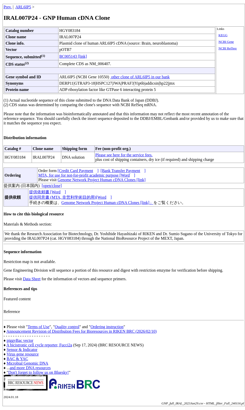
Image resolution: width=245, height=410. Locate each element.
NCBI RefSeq (227, 48)
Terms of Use (38, 327)
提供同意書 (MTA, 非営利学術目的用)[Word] (70, 197)
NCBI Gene (226, 42)
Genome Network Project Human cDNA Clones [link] (102, 180)
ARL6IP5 (23, 7)
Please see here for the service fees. (124, 155)
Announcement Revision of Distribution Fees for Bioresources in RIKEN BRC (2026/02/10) (81, 331)
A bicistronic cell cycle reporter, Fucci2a (39, 345)
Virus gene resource (23, 354)
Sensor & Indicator (22, 349)
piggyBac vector (20, 340)
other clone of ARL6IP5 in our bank (140, 77)
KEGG (223, 35)
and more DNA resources (30, 368)
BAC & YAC (17, 359)
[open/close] (52, 185)
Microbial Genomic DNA (27, 363)
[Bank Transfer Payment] (123, 171)
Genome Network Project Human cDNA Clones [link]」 (107, 202)
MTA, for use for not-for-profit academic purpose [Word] (86, 175)
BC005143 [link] (73, 56)
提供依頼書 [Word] (47, 192)
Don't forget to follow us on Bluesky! (38, 372)
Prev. (8, 7)
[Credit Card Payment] (78, 171)
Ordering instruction (107, 327)
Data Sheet (31, 279)
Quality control (67, 327)
